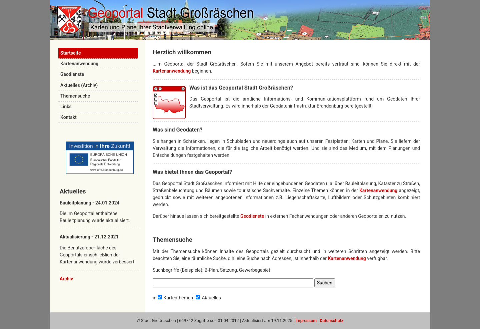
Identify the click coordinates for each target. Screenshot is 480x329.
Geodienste (72, 74)
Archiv (66, 278)
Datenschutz (331, 320)
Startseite (70, 53)
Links (66, 106)
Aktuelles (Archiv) (79, 85)
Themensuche (75, 96)
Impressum (306, 320)
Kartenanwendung (79, 63)
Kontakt (68, 117)
